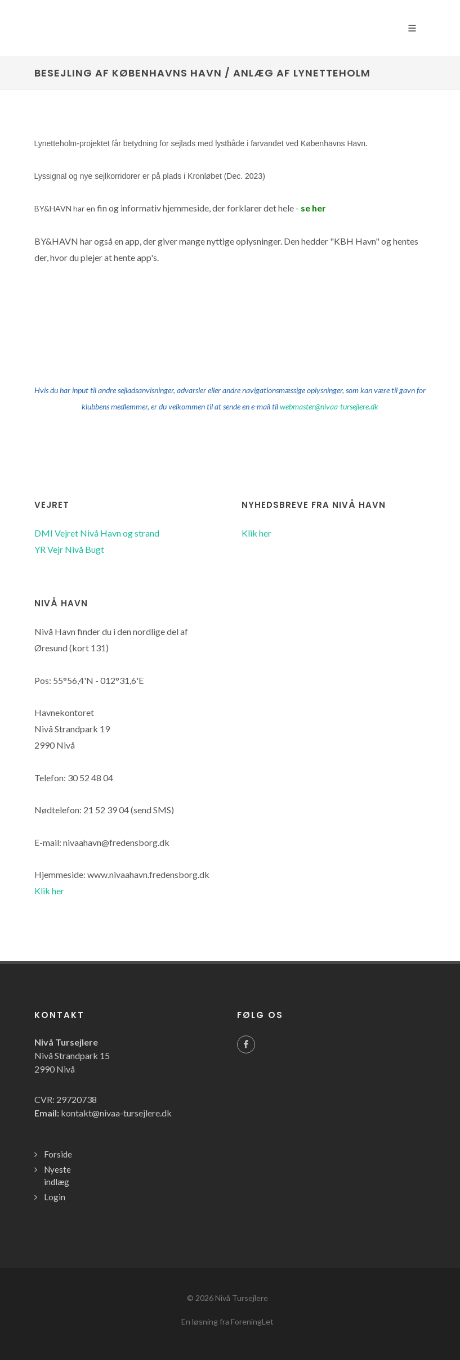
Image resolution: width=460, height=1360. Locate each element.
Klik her (256, 533)
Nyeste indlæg (57, 1175)
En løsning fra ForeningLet (227, 1321)
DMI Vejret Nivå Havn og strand (96, 533)
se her (313, 207)
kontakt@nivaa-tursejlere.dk (116, 1112)
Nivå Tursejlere (241, 1298)
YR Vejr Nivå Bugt (69, 549)
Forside (58, 1154)
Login (54, 1197)
